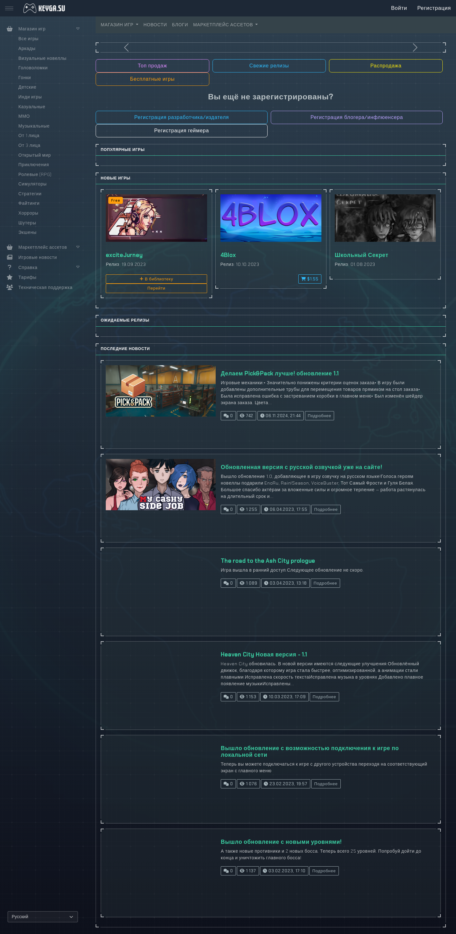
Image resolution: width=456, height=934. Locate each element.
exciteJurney (124, 255)
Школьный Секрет (362, 255)
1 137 (248, 871)
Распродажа (385, 65)
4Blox (228, 255)
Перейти (157, 288)
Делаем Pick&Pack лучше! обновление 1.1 (280, 373)
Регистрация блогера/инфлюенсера (356, 117)
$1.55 (310, 279)
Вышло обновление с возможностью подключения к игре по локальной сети (310, 751)
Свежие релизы (269, 65)
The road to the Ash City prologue (268, 560)
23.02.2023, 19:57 (285, 784)
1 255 (248, 509)
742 (246, 415)
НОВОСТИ (155, 25)
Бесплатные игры (152, 79)
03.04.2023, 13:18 (285, 583)
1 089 (248, 583)
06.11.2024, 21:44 (280, 415)
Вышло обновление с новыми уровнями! (281, 841)
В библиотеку (156, 279)
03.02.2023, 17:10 (284, 871)
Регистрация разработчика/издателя (181, 117)
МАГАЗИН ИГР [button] (118, 25)
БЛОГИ (180, 25)
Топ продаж (152, 65)
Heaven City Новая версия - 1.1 (264, 654)
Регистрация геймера (181, 130)
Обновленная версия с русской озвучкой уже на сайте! (301, 467)
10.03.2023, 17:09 (284, 696)
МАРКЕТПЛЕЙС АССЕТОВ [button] (223, 25)
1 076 (248, 784)
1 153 (248, 696)
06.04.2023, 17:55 (285, 509)
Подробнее (319, 415)
